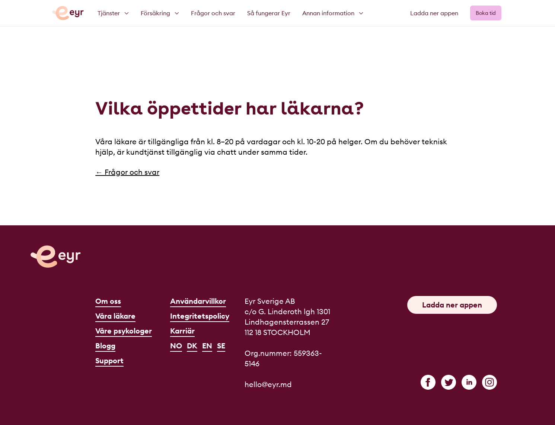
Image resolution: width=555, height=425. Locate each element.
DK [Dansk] (192, 345)
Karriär (182, 330)
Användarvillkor (198, 301)
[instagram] (489, 382)
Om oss (108, 301)
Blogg (105, 345)
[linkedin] (469, 382)
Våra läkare (115, 316)
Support (109, 360)
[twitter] (448, 382)
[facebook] (428, 382)
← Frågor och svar (127, 172)
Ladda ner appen (434, 13)
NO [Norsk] (176, 345)
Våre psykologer (123, 330)
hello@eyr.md (268, 384)
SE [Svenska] (221, 345)
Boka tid (486, 13)
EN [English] (207, 345)
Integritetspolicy (199, 316)
